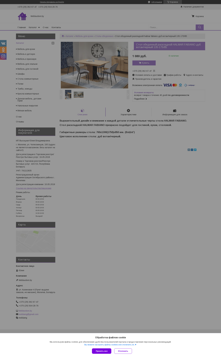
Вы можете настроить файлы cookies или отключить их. (109, 345)
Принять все (102, 351)
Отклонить (123, 351)
